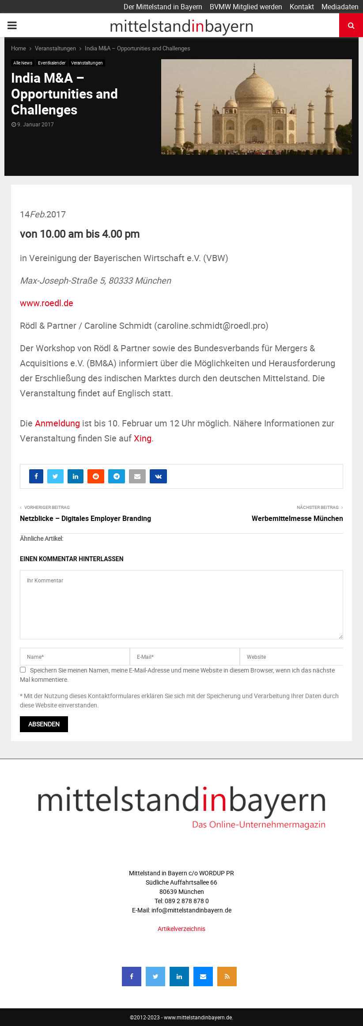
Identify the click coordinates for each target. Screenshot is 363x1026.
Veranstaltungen (87, 63)
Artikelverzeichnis (181, 928)
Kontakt (302, 6)
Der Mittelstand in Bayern (163, 6)
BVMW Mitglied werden (246, 6)
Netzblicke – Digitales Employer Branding (85, 518)
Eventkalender (51, 63)
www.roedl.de (46, 303)
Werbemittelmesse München (297, 518)
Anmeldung (57, 423)
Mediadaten (340, 6)
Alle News (22, 63)
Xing (142, 438)
